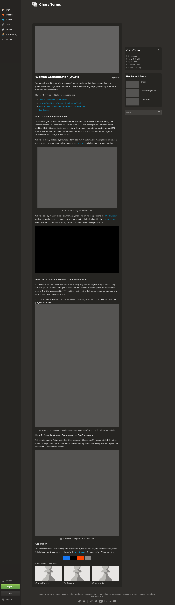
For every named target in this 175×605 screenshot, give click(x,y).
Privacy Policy (103, 594)
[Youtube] (101, 601)
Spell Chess (133, 62)
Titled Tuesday (111, 216)
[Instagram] (110, 601)
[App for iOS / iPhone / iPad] (79, 601)
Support (40, 594)
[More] (88, 558)
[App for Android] (84, 601)
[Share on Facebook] (66, 558)
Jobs (71, 594)
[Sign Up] (10, 586)
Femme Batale (109, 219)
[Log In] (10, 593)
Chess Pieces (42, 583)
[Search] (143, 112)
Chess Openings (134, 67)
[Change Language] (10, 599)
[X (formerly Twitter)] (95, 601)
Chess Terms (49, 594)
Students (65, 594)
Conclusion (44, 110)
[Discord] (114, 601)
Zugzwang (132, 56)
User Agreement (90, 594)
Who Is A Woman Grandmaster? (53, 99)
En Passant (70, 583)
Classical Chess (134, 64)
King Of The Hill (134, 59)
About (58, 594)
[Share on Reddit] (80, 558)
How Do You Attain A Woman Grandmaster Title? (60, 103)
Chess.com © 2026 (96, 597)
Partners (142, 594)
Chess (143, 82)
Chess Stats (145, 99)
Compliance (151, 594)
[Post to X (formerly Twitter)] (73, 558)
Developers (79, 594)
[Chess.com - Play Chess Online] (10, 4)
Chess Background (148, 90)
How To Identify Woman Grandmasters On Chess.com (62, 106)
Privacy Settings (115, 594)
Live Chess (80, 143)
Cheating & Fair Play (130, 594)
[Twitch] (105, 601)
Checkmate (98, 583)
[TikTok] (91, 601)
